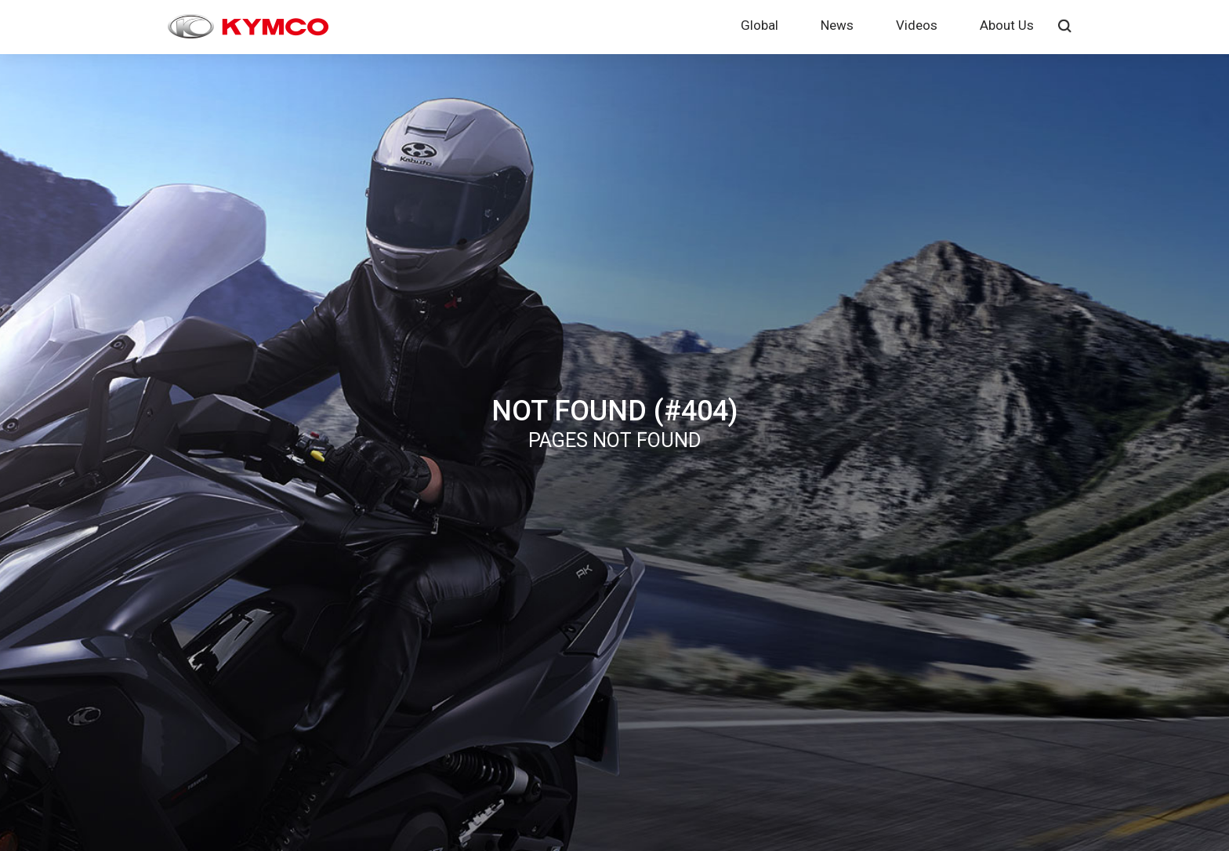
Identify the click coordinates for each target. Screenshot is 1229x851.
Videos (916, 25)
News (837, 25)
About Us (1007, 25)
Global (759, 25)
